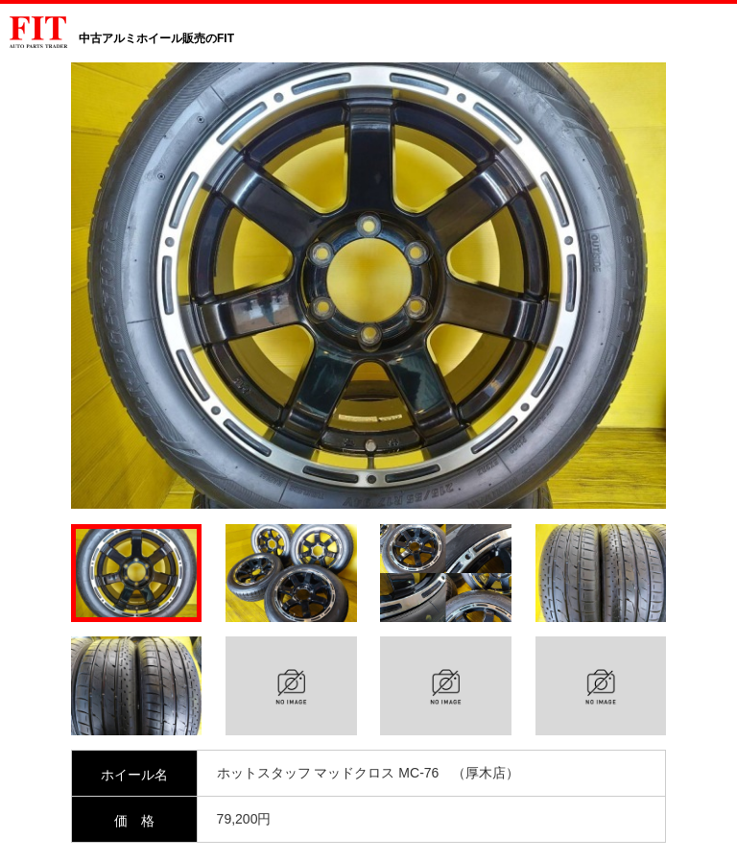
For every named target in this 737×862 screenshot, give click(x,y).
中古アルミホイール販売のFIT (156, 38)
